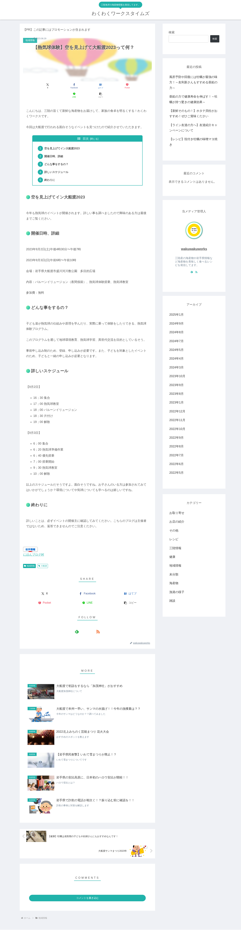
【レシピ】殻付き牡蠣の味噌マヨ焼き (193, 141)
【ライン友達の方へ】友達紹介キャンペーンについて (193, 127)
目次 (86, 129)
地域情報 (29, 558)
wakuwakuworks (194, 249)
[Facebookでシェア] (55, 86)
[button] (141, 86)
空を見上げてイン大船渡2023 (62, 139)
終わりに (50, 171)
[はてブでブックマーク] (76, 86)
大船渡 (42, 558)
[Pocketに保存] (98, 86)
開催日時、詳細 (54, 147)
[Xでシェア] (33, 86)
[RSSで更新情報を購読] (91, 623)
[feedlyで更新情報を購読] (83, 623)
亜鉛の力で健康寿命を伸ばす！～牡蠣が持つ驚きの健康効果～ (193, 99)
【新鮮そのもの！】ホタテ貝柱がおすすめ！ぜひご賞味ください (193, 113)
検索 (172, 32)
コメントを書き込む (87, 890)
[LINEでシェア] (119, 86)
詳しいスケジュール (57, 163)
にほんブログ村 (33, 547)
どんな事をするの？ (57, 155)
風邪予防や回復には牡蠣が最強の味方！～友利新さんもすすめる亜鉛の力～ (193, 82)
